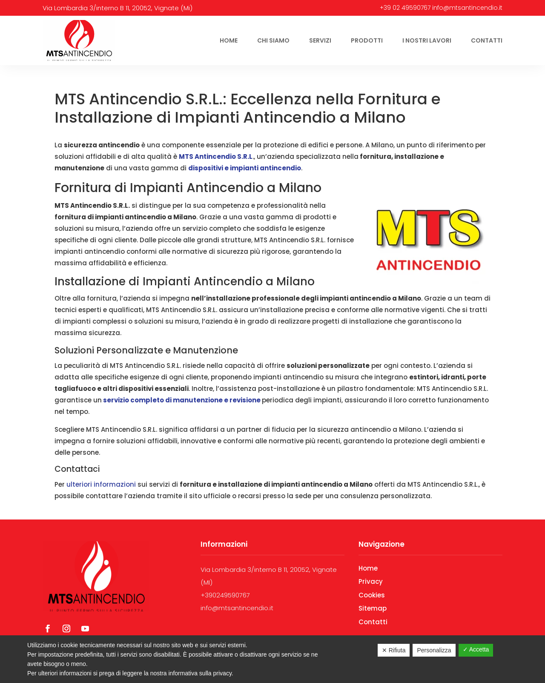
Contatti (486, 40)
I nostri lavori (426, 40)
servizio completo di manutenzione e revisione (181, 400)
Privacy (371, 581)
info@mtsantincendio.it (467, 7)
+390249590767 (225, 595)
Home (229, 40)
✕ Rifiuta (394, 650)
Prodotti (367, 40)
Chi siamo (273, 40)
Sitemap (373, 608)
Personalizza (434, 650)
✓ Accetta (476, 649)
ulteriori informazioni (100, 484)
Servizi (320, 40)
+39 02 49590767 (405, 7)
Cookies (372, 595)
